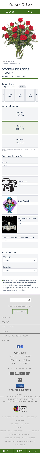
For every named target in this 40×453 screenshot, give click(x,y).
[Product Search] (20, 300)
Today (22, 87)
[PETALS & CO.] (20, 6)
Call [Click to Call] (6, 451)
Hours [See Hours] (33, 451)
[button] (20, 386)
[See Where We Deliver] (20, 312)
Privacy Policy (11, 441)
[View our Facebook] (18, 347)
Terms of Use (20, 445)
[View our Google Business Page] (21, 347)
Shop (10, 11)
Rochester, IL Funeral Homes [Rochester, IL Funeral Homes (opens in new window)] (13, 417)
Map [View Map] (20, 451)
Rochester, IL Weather (20, 424)
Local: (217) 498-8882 (20, 363)
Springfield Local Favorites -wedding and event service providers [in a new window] (20, 400)
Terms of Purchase (26, 441)
